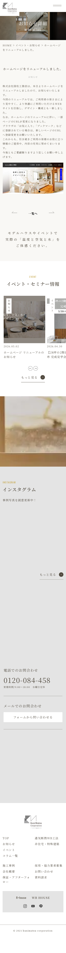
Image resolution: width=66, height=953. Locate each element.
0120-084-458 (27, 679)
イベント (9, 850)
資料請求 (41, 877)
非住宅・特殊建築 (47, 844)
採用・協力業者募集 (48, 865)
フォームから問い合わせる (33, 717)
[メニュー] (57, 5)
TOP (6, 838)
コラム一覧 (10, 856)
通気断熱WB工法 (47, 838)
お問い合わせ (44, 871)
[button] (30, 368)
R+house (21, 897)
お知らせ (9, 844)
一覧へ (33, 213)
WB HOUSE (41, 898)
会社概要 (9, 871)
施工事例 (9, 865)
